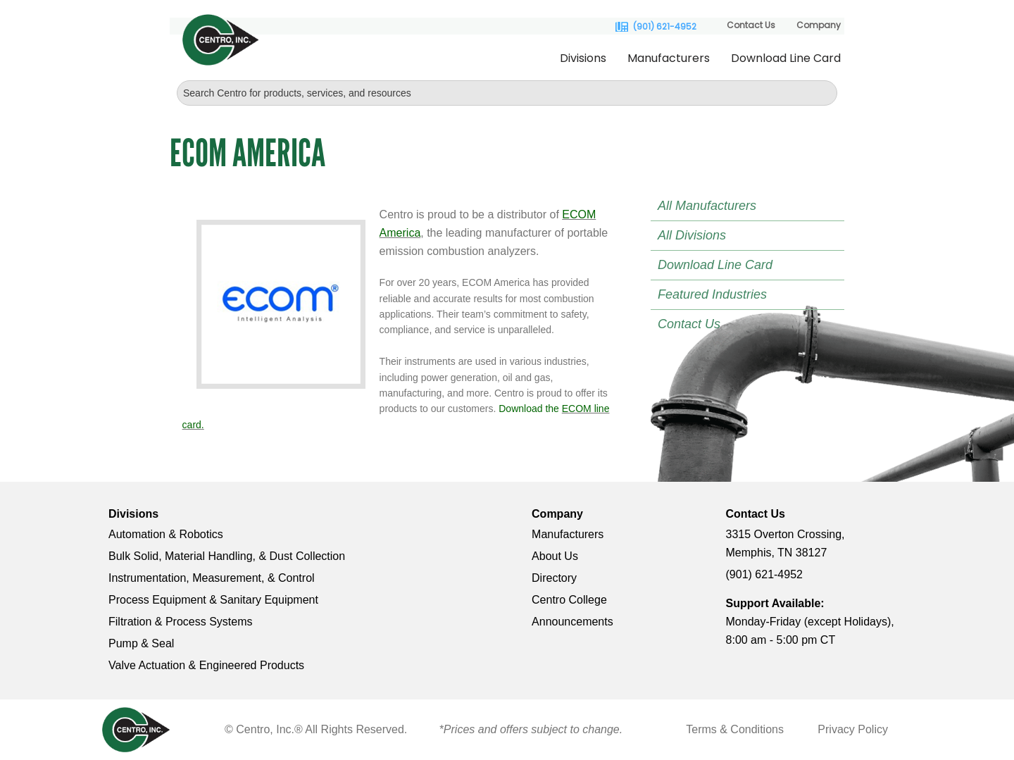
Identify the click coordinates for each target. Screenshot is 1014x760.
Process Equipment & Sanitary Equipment (213, 600)
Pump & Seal (141, 643)
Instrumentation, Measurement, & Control (211, 578)
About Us (555, 556)
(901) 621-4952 (664, 26)
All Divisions (692, 235)
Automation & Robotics (165, 534)
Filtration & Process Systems (180, 622)
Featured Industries (712, 294)
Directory (554, 578)
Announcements (572, 622)
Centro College (569, 600)
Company (818, 25)
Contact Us (751, 25)
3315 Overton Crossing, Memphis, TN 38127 (785, 543)
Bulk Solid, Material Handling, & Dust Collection (226, 556)
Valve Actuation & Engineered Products (206, 665)
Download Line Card (786, 58)
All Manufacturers (707, 206)
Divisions (583, 58)
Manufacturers (668, 58)
